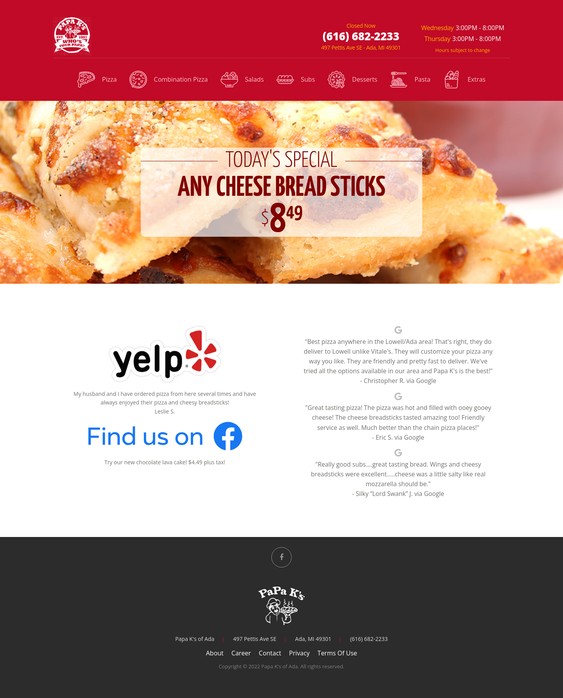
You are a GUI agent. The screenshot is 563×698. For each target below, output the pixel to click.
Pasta (410, 80)
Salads (242, 80)
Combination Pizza (168, 80)
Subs (295, 80)
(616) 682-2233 (361, 36)
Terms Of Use (337, 653)
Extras (464, 80)
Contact (270, 653)
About (215, 653)
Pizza (97, 80)
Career (241, 653)
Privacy (299, 653)
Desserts (353, 80)
